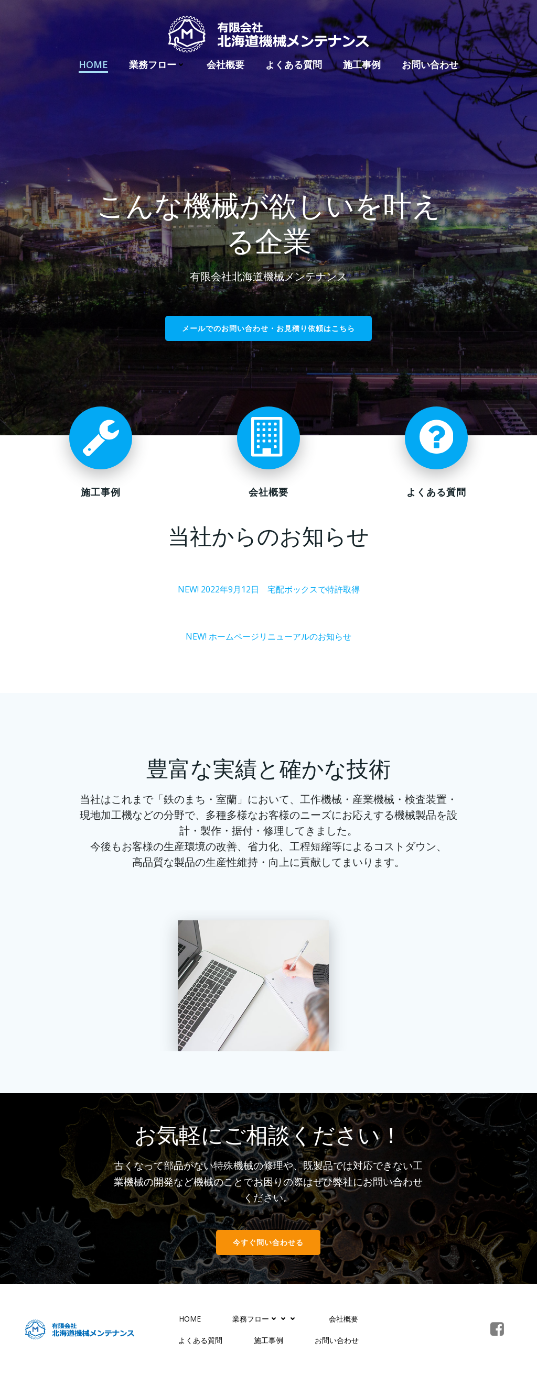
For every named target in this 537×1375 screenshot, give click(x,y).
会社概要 (225, 64)
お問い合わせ (430, 64)
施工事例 (362, 64)
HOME (93, 64)
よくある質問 (293, 64)
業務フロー (157, 64)
